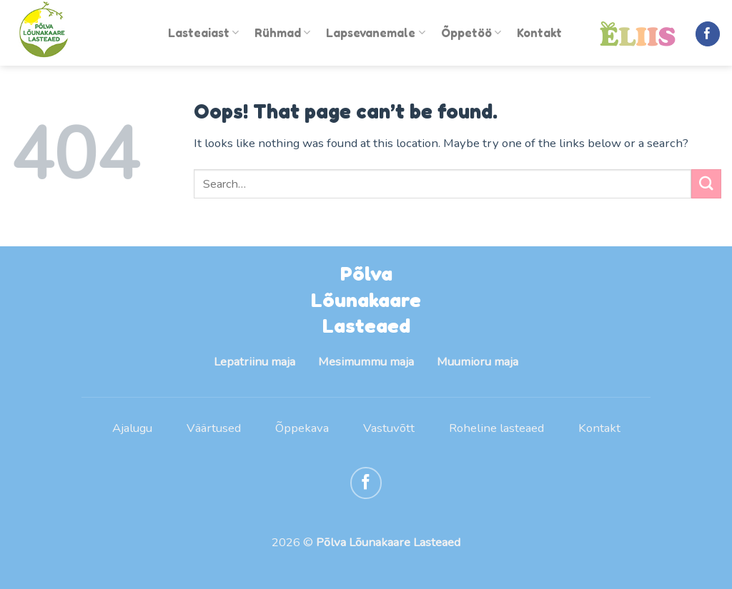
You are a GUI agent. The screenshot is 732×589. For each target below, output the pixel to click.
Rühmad (282, 33)
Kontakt (539, 33)
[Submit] (706, 183)
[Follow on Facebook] (708, 33)
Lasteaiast (203, 33)
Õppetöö (471, 33)
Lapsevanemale (375, 33)
